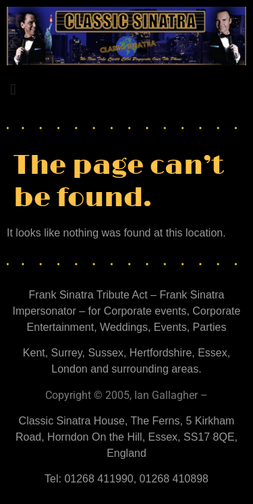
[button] (13, 90)
